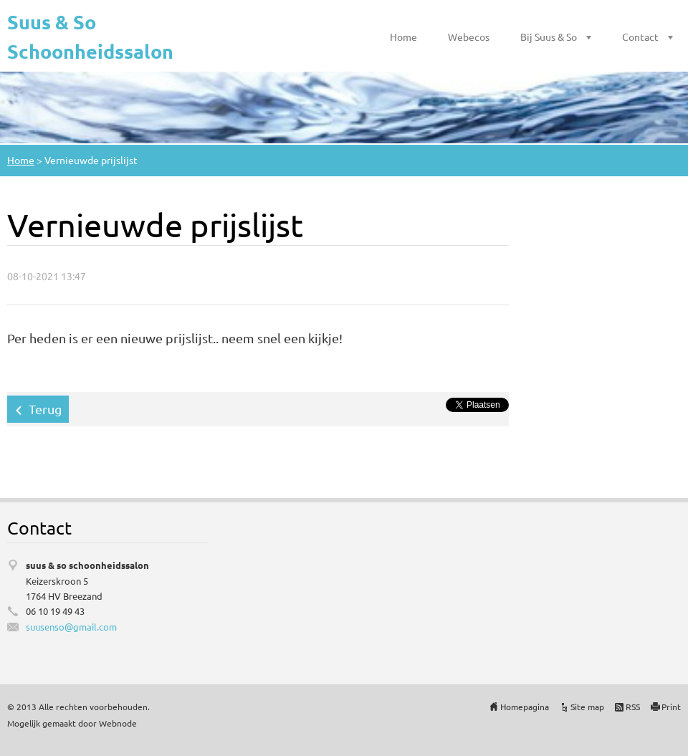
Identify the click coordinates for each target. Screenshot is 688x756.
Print (671, 706)
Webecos (468, 36)
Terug (45, 408)
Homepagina (524, 706)
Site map (587, 706)
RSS (633, 706)
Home (403, 36)
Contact (640, 36)
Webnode (118, 723)
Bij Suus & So (548, 36)
